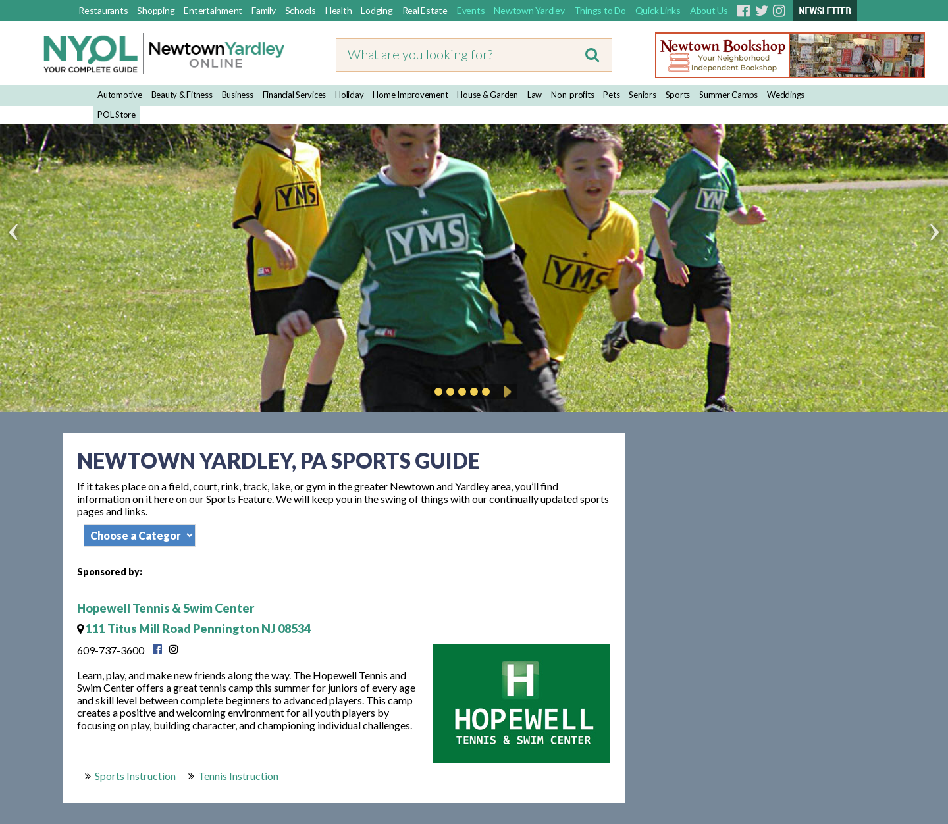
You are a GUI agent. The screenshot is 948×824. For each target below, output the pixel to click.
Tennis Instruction (238, 775)
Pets (611, 95)
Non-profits (572, 95)
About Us (709, 10)
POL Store (116, 114)
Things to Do (600, 10)
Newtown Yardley (529, 10)
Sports (678, 95)
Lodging (376, 10)
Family (263, 10)
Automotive (119, 95)
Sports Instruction (135, 775)
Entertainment (213, 10)
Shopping (155, 10)
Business (237, 95)
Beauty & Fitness (182, 95)
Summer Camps (728, 95)
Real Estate (425, 10)
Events (471, 10)
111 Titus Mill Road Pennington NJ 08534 (194, 628)
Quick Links (658, 10)
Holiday (349, 95)
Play (506, 392)
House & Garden (487, 95)
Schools (300, 10)
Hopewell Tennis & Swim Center (165, 608)
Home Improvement (410, 95)
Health (338, 10)
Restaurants (103, 10)
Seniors (642, 95)
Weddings (785, 95)
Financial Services (295, 95)
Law (534, 95)
